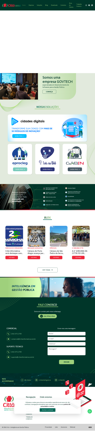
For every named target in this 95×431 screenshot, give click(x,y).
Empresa (31, 5)
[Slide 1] (45, 70)
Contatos (63, 5)
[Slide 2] (49, 70)
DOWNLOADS (30, 420)
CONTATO (29, 423)
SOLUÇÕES (29, 415)
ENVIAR (66, 371)
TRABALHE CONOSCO (29, 427)
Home (24, 5)
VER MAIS (12, 266)
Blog (46, 5)
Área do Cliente (71, 5)
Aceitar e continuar (47, 410)
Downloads (54, 5)
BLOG (27, 417)
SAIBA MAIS (19, 145)
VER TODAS (47, 279)
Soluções (39, 5)
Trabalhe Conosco (79, 5)
